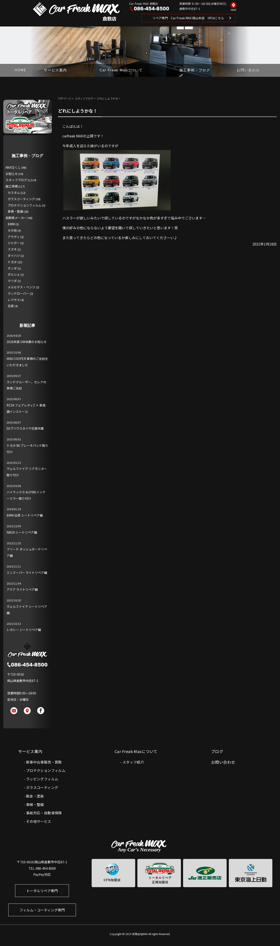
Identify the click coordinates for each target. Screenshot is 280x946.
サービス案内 (55, 70)
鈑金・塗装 (35, 796)
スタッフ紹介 (133, 762)
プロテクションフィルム (24, 205)
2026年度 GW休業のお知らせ (27, 342)
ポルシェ (14, 274)
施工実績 (11, 186)
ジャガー (14, 243)
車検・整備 (15, 211)
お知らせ (11, 174)
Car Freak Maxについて (121, 70)
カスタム (14, 192)
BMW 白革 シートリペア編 (25, 515)
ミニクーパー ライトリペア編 (27, 572)
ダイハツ (14, 255)
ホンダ (12, 268)
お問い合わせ (248, 70)
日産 (11, 306)
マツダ (12, 281)
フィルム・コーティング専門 (42, 910)
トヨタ (12, 262)
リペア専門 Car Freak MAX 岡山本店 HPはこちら (188, 18)
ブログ (217, 751)
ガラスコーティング (21, 199)
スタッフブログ (84, 98)
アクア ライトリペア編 (22, 589)
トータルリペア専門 (42, 890)
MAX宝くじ (13, 167)
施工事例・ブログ (194, 70)
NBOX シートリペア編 (22, 532)
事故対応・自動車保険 (44, 812)
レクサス (14, 300)
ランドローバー (18, 293)
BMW (11, 224)
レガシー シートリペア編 (24, 629)
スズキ (12, 249)
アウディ (14, 237)
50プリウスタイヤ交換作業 (25, 428)
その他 (12, 230)
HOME (20, 70)
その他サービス (38, 821)
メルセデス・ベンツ (21, 287)
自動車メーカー (16, 217)
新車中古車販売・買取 (44, 762)
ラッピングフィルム (42, 778)
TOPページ (64, 98)
